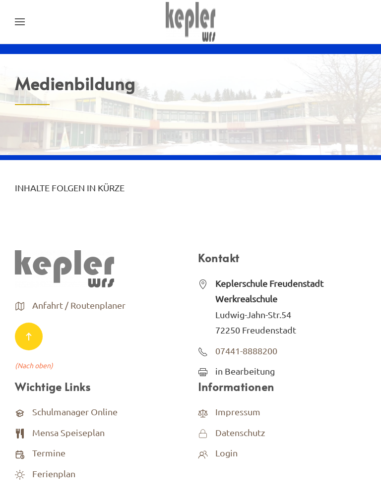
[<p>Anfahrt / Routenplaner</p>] (20, 305)
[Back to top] (29, 336)
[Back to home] (190, 22)
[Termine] (20, 452)
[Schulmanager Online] (20, 411)
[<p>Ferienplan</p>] (20, 473)
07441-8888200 (246, 350)
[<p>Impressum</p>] (203, 411)
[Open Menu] (20, 22)
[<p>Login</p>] (203, 452)
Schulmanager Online (75, 411)
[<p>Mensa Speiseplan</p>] (20, 432)
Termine (48, 452)
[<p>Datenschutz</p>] (203, 432)
